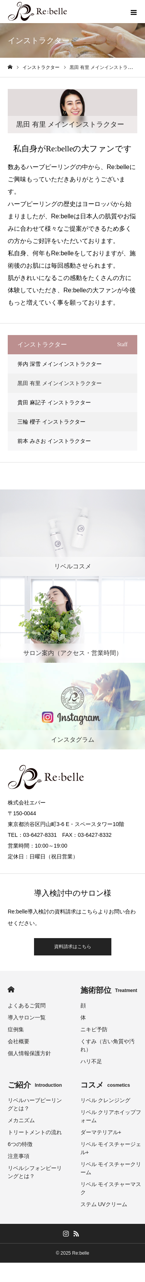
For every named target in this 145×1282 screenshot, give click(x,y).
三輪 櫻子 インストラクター (51, 422)
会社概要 (18, 1041)
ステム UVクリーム (103, 1204)
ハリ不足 (91, 1061)
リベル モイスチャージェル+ (111, 1148)
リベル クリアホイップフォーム (111, 1116)
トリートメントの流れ (35, 1132)
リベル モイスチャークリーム (111, 1168)
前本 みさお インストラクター (54, 441)
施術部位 (108, 990)
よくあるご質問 (27, 1005)
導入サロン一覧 (27, 1017)
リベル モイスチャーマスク (111, 1188)
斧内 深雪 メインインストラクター (59, 364)
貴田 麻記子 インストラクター (54, 402)
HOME (11, 989)
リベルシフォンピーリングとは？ (35, 1172)
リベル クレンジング (105, 1100)
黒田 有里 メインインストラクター (59, 383)
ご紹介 (35, 1085)
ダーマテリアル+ (100, 1132)
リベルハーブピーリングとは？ (35, 1104)
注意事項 (18, 1156)
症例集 (16, 1029)
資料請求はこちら (72, 946)
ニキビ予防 (93, 1029)
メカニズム (21, 1120)
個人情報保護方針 (29, 1053)
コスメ (105, 1085)
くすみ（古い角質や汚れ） (107, 1045)
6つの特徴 (20, 1144)
